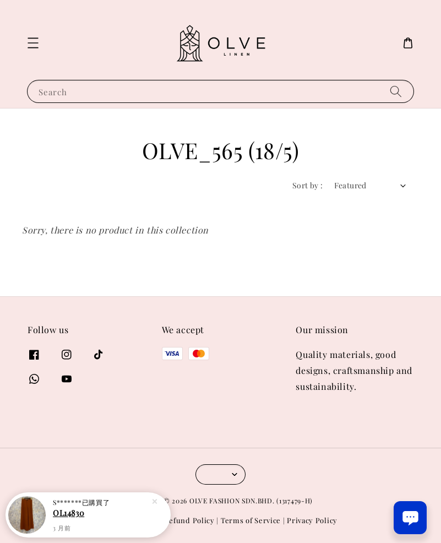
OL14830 (68, 512)
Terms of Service (251, 520)
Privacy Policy (312, 520)
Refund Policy (190, 520)
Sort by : (307, 185)
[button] (33, 43)
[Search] (395, 91)
